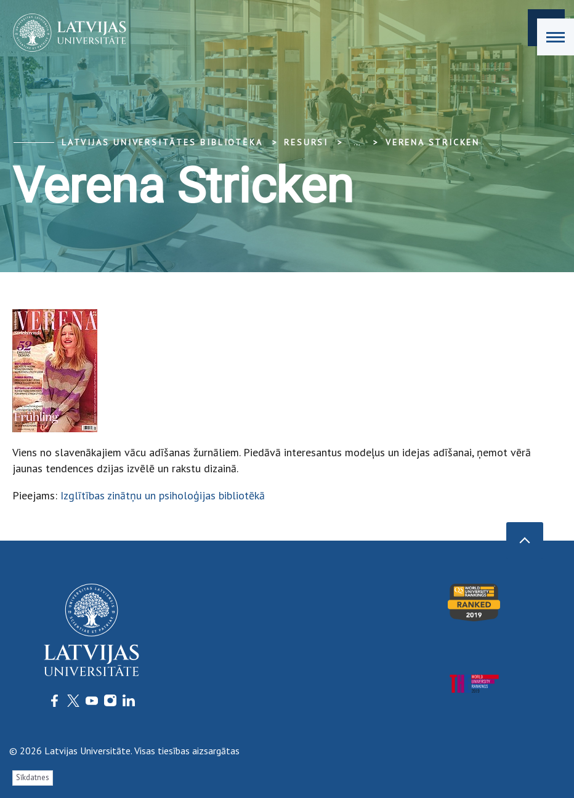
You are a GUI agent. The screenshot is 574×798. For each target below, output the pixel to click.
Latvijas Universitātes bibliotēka (162, 142)
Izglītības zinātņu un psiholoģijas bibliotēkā (162, 495)
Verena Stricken (433, 142)
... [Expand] (357, 142)
